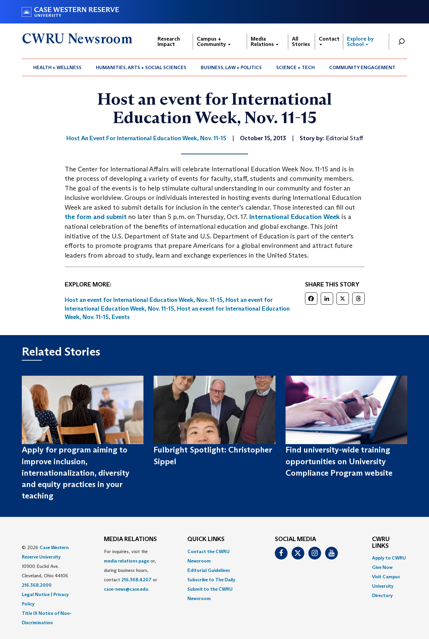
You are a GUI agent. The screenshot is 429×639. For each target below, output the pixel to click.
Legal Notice (36, 594)
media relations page (126, 561)
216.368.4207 (136, 580)
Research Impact (169, 41)
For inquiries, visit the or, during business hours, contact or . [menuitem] (130, 570)
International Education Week (294, 217)
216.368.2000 (37, 585)
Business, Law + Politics (231, 67)
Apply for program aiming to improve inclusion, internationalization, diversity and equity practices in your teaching (75, 472)
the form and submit (96, 217)
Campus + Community (214, 41)
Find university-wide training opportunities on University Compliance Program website (339, 461)
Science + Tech (295, 67)
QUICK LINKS (206, 539)
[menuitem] (57, 67)
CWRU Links (381, 542)
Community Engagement (362, 67)
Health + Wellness (57, 67)
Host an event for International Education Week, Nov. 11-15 (144, 300)
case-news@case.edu (126, 589)
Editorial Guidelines (208, 570)
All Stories (301, 41)
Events (121, 317)
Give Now (382, 567)
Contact (329, 40)
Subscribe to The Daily (211, 580)
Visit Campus (386, 577)
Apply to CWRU (389, 558)
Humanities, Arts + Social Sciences (141, 67)
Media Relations (265, 41)
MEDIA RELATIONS (130, 539)
